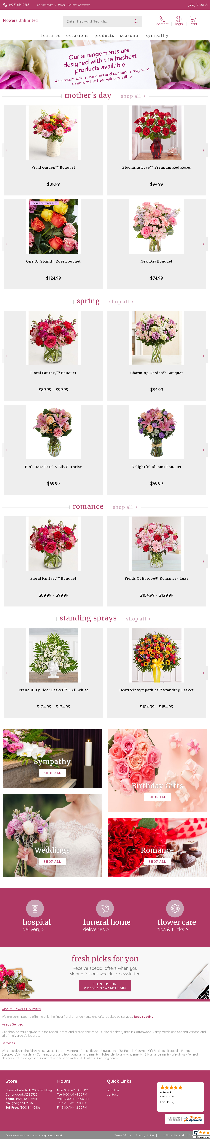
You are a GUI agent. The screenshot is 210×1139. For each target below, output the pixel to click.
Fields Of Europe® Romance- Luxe (157, 578)
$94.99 (156, 184)
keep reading (144, 1016)
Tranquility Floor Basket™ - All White (53, 690)
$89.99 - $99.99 (53, 389)
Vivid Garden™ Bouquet (53, 167)
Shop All (131, 96)
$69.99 (53, 483)
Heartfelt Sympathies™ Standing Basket (156, 690)
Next (204, 150)
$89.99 (53, 184)
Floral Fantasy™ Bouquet (53, 373)
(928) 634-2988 (19, 5)
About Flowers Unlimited (21, 1009)
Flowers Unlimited (20, 20)
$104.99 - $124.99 (53, 707)
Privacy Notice (145, 1135)
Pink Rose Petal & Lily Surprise (53, 467)
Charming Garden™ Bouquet (156, 373)
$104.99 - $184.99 (156, 707)
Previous (6, 150)
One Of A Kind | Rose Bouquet (53, 261)
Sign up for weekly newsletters (105, 986)
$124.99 (53, 278)
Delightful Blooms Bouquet (157, 467)
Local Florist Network (171, 1135)
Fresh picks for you (105, 965)
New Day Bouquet (157, 261)
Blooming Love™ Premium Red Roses (156, 167)
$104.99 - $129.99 (156, 595)
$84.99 (156, 389)
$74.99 (156, 278)
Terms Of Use (122, 1135)
